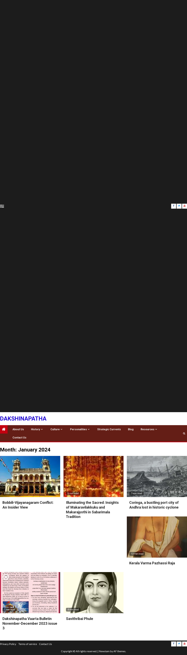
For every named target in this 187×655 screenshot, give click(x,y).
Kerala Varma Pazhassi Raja (152, 563)
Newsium (104, 651)
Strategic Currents (109, 429)
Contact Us (19, 437)
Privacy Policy (8, 643)
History (35, 429)
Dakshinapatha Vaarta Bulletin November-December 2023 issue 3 (29, 623)
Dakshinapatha (23, 418)
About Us (18, 429)
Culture (55, 429)
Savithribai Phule (79, 619)
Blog (131, 429)
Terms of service (27, 643)
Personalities (78, 429)
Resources (147, 429)
